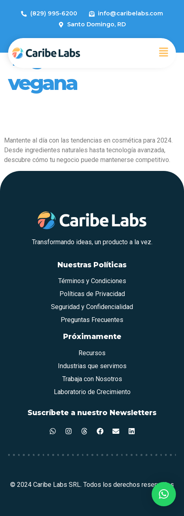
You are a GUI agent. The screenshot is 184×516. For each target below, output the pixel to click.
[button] (164, 53)
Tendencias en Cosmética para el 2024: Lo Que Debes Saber (88, 115)
